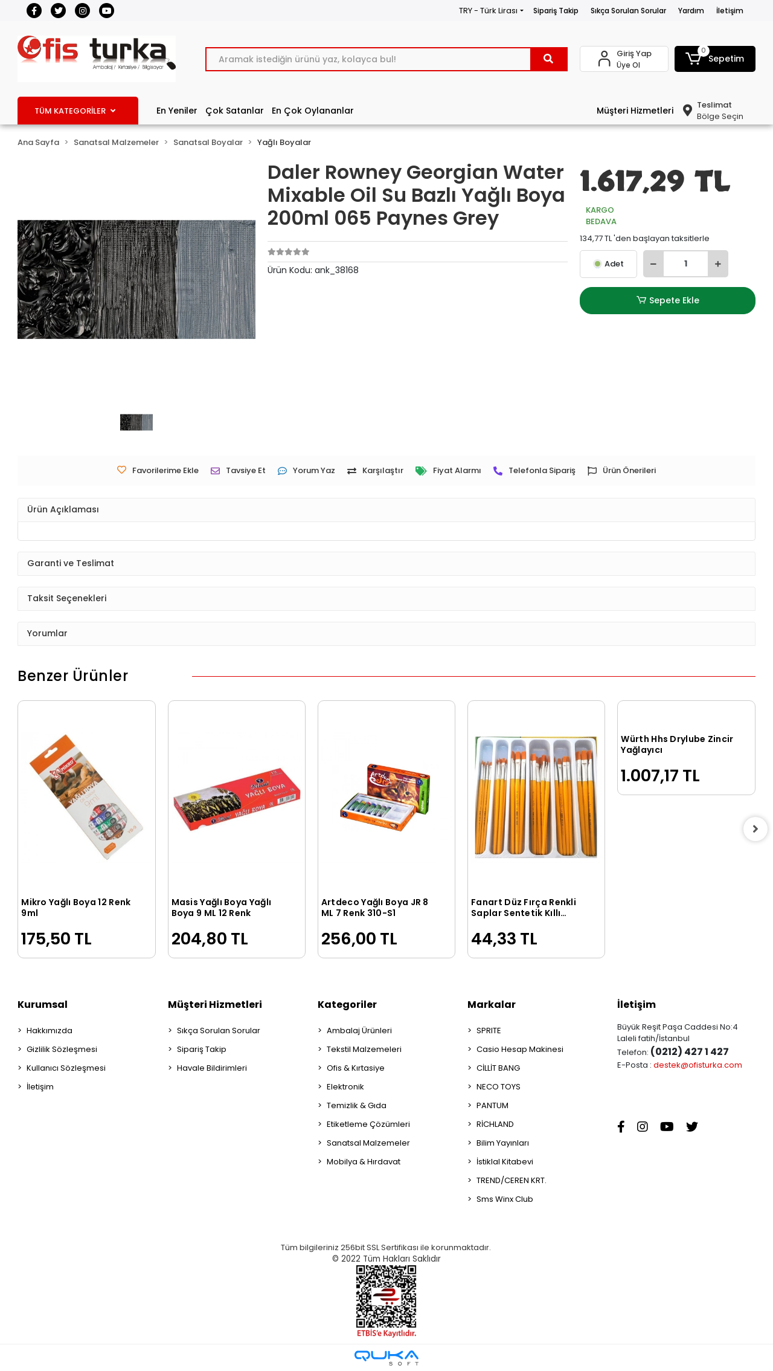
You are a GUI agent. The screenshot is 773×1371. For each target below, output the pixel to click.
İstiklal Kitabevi (504, 1161)
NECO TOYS (498, 1086)
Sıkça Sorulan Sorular (628, 10)
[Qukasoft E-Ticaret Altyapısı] (386, 1358)
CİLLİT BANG (498, 1068)
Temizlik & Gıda (356, 1105)
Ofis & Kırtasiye (356, 1068)
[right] (755, 829)
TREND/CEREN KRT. (511, 1180)
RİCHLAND (495, 1124)
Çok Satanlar (234, 111)
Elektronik (345, 1086)
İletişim (729, 10)
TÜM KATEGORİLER (74, 111)
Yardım (691, 10)
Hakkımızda (49, 1030)
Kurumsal (43, 1004)
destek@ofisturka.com (697, 1065)
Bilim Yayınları (502, 1143)
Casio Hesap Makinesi (519, 1049)
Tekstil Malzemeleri (364, 1049)
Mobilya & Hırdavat (363, 1161)
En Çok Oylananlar (313, 111)
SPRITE (488, 1030)
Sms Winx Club (504, 1199)
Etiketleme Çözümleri (368, 1124)
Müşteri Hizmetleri (635, 111)
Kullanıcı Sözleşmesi (66, 1068)
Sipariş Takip (556, 10)
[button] (715, 59)
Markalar (491, 1004)
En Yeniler (176, 111)
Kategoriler (347, 1004)
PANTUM (492, 1105)
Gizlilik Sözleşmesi (62, 1049)
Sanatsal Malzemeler (368, 1143)
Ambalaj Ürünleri (359, 1030)
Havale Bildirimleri (212, 1068)
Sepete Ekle (668, 300)
